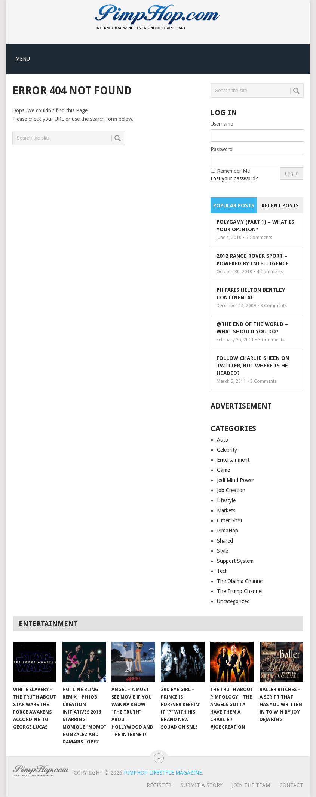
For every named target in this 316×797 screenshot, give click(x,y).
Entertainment (233, 460)
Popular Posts (233, 205)
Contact (291, 785)
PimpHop (227, 531)
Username (222, 124)
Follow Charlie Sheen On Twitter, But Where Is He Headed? (253, 365)
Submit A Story (202, 785)
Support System (235, 561)
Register (159, 785)
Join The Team (251, 785)
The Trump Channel (240, 591)
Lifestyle (226, 500)
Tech (222, 571)
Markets (226, 510)
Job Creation (231, 490)
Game (223, 470)
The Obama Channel (240, 581)
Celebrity (227, 450)
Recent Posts (280, 205)
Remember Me (233, 171)
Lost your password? (234, 178)
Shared (225, 541)
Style (222, 551)
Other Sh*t (229, 520)
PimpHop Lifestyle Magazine (163, 773)
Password (222, 149)
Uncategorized (233, 601)
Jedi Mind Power (235, 480)
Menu (22, 59)
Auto (222, 440)
